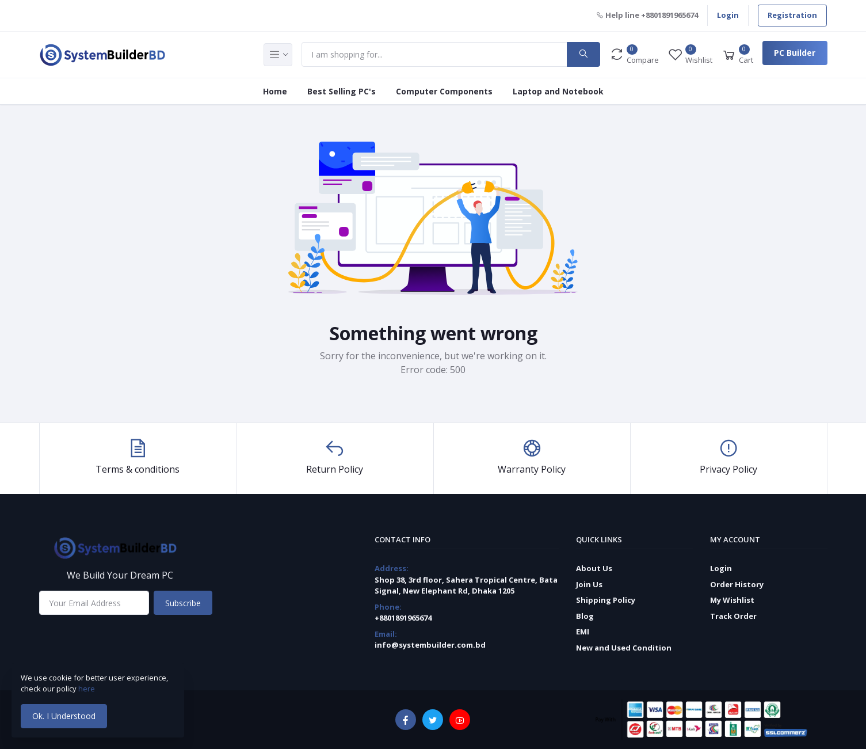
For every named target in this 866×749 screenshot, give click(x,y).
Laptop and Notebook (558, 91)
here (87, 688)
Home (275, 91)
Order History (737, 584)
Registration (792, 15)
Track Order (733, 616)
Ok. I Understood (64, 715)
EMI (582, 631)
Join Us (589, 584)
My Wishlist (732, 600)
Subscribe (183, 603)
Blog (585, 616)
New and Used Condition (624, 647)
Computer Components (444, 91)
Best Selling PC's (341, 91)
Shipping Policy (605, 600)
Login (728, 15)
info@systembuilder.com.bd (430, 645)
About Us (594, 568)
